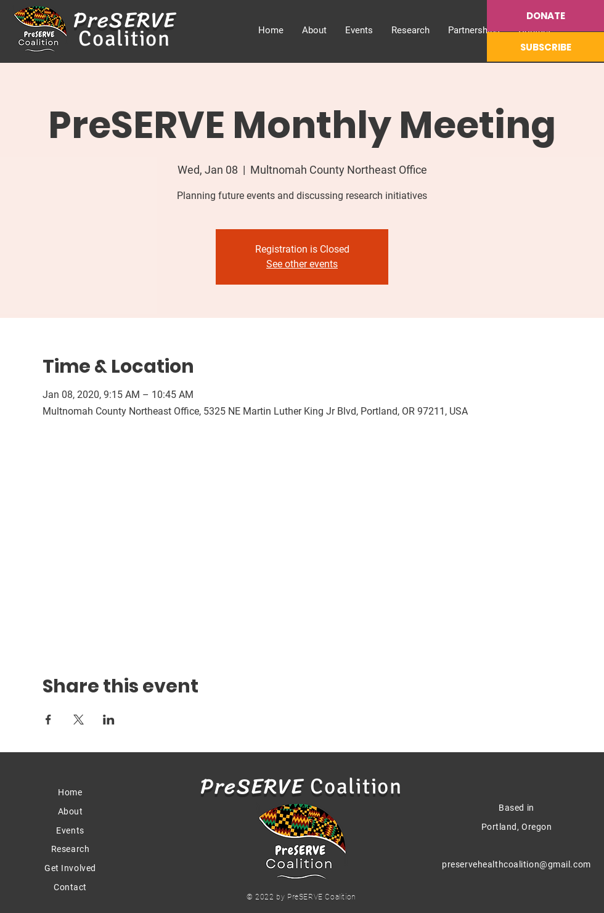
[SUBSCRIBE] (545, 47)
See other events (302, 264)
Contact (70, 887)
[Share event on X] (78, 719)
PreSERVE (124, 20)
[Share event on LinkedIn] (109, 719)
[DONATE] (545, 15)
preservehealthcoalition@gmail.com (516, 864)
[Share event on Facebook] (48, 719)
